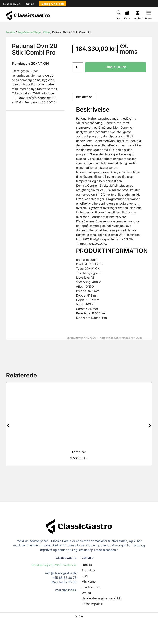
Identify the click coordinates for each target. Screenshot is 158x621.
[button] (8, 426)
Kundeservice (91, 587)
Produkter (88, 571)
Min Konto (89, 582)
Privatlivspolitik (92, 604)
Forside (10, 32)
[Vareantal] (77, 67)
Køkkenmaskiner (124, 337)
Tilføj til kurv (116, 67)
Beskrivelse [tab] (84, 97)
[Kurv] (127, 13)
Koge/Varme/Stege (29, 32)
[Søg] (118, 13)
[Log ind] (137, 13)
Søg (118, 18)
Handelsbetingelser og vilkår (102, 599)
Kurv (127, 18)
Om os (86, 593)
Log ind (137, 18)
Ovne (46, 32)
